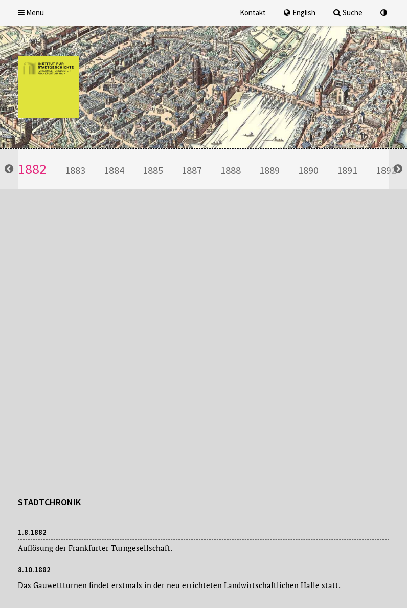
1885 (153, 170)
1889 (269, 170)
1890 (308, 170)
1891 (347, 170)
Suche (348, 12)
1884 (114, 170)
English (299, 12)
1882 (32, 169)
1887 (192, 170)
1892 (386, 170)
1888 (230, 170)
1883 (75, 170)
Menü (31, 12)
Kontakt (253, 12)
